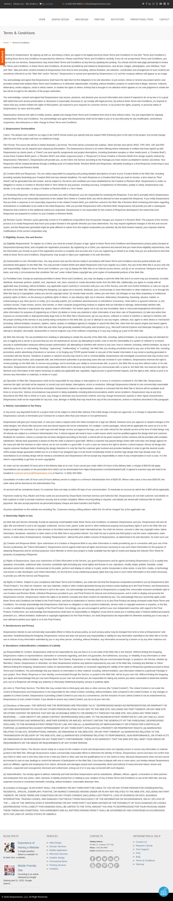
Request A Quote (144, 845)
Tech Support (142, 849)
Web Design (55, 842)
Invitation (54, 869)
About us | (18, 4)
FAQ (138, 853)
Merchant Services (59, 854)
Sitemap (140, 864)
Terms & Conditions (145, 860)
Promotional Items (58, 861)
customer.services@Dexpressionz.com (33, 473)
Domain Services (58, 846)
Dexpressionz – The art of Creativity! (28, 17)
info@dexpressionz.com (97, 4)
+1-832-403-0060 (73, 4)
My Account (47, 4)
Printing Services (58, 865)
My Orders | (32, 4)
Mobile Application (58, 850)
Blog (138, 856)
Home (6, 42)
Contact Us (141, 842)
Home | (7, 4)
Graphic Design (57, 857)
